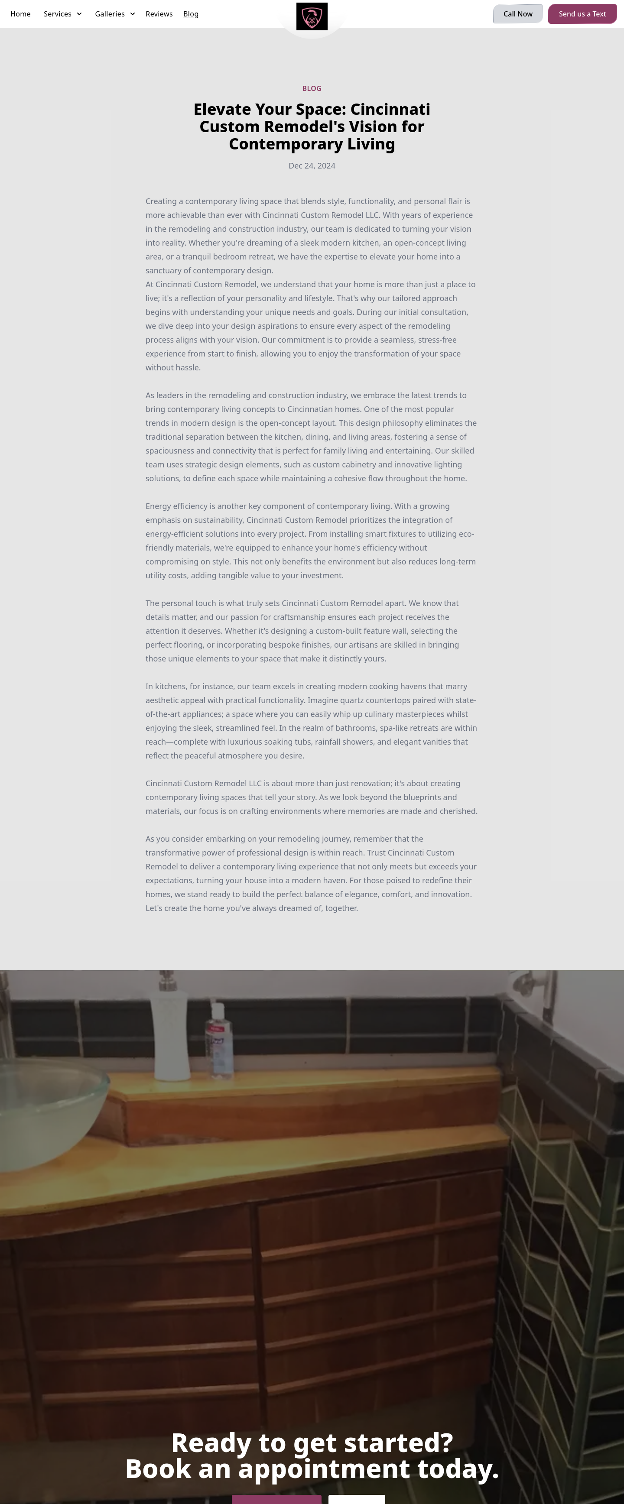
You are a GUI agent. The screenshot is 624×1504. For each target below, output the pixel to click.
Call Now (518, 14)
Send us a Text (582, 14)
